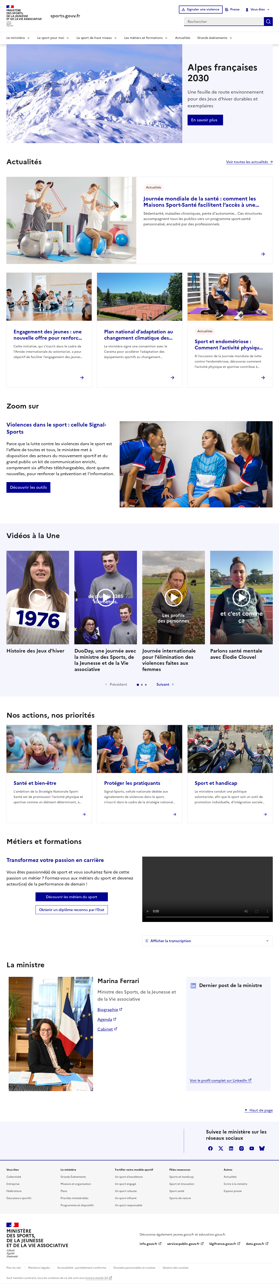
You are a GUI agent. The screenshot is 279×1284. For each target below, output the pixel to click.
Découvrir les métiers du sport (71, 896)
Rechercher (268, 21)
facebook (210, 1148)
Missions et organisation (76, 1184)
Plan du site (13, 1268)
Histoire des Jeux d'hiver (37, 602)
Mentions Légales (39, 1268)
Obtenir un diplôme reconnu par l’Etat (71, 909)
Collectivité (13, 1177)
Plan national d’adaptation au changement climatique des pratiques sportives (138, 335)
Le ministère (15, 38)
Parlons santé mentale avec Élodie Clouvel (241, 605)
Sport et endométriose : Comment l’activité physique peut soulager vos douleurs (228, 345)
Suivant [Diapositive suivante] (162, 684)
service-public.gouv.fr (183, 1244)
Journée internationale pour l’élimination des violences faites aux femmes (173, 611)
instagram (241, 1148)
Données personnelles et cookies (134, 1268)
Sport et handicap (216, 783)
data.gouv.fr (255, 1244)
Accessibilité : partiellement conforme (81, 1268)
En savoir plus (204, 120)
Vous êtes (255, 9)
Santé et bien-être (35, 783)
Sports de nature (180, 1198)
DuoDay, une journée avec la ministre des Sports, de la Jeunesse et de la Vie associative (105, 611)
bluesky (261, 1148)
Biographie (107, 1009)
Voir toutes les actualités (247, 161)
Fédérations (14, 1191)
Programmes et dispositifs (77, 1205)
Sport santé (176, 1191)
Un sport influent (126, 1198)
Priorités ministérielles (74, 1198)
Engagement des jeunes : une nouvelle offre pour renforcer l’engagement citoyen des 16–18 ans (48, 335)
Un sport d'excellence (129, 1177)
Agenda (104, 1019)
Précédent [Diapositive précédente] (118, 684)
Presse (234, 9)
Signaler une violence (203, 9)
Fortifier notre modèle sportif (134, 1170)
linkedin (231, 1148)
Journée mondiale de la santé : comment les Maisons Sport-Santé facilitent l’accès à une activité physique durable (199, 202)
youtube (251, 1148)
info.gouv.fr (148, 1244)
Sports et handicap (181, 1177)
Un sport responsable (128, 1205)
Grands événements (212, 38)
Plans (64, 1191)
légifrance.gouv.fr (222, 1244)
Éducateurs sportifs (18, 1198)
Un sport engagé (125, 1184)
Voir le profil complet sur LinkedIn (218, 1080)
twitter (220, 1148)
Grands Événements (73, 1177)
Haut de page (261, 1110)
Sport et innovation (181, 1184)
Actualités (182, 38)
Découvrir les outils (28, 487)
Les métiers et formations (143, 38)
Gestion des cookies (175, 1268)
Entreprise (13, 1184)
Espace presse (233, 1191)
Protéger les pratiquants (132, 783)
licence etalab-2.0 (96, 1278)
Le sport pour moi (50, 38)
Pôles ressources (179, 1170)
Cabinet (105, 1029)
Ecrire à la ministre (235, 1184)
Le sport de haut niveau (94, 38)
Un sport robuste (126, 1191)
